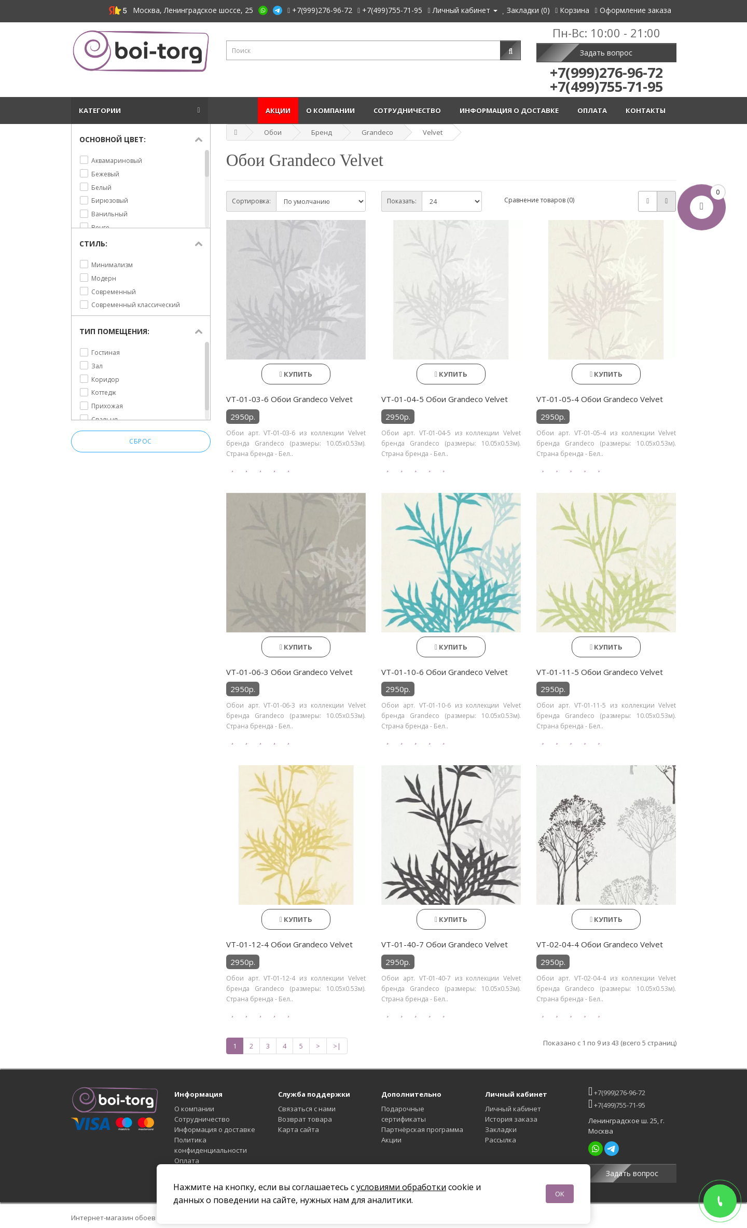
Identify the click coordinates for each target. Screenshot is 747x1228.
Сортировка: (251, 201)
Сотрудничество (409, 110)
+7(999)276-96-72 (616, 1091)
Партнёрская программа (422, 1129)
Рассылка (500, 1139)
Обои (273, 132)
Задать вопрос (606, 53)
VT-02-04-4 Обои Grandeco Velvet (599, 944)
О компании (332, 110)
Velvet (432, 132)
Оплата (593, 110)
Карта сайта (298, 1129)
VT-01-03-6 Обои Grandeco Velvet (289, 399)
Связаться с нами (307, 1108)
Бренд (321, 132)
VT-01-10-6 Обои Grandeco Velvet (444, 672)
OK (559, 1193)
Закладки (501, 1129)
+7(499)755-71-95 (616, 1104)
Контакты (647, 110)
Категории (101, 110)
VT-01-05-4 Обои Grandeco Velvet (599, 399)
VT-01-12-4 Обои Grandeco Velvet (289, 944)
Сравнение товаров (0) (539, 200)
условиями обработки (401, 1187)
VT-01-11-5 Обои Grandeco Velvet (599, 672)
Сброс (140, 441)
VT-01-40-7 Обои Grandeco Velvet (444, 944)
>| (337, 1046)
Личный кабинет (513, 1108)
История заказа (511, 1119)
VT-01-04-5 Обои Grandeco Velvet (444, 399)
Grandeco (377, 132)
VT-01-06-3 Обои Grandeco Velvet (289, 672)
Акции (278, 110)
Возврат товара (305, 1119)
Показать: (402, 201)
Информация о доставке (511, 110)
